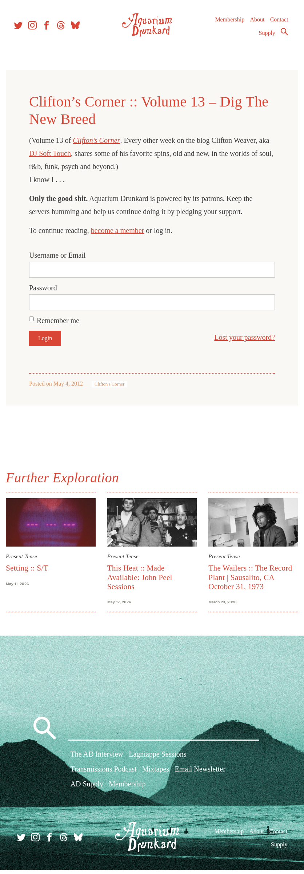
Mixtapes (155, 776)
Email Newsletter (200, 776)
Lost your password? (238, 337)
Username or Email (63, 255)
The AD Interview (97, 760)
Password (49, 288)
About (253, 25)
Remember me (64, 321)
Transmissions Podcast (104, 776)
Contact (276, 25)
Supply (263, 39)
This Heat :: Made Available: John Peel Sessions (141, 575)
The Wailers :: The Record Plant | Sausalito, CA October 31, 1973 (248, 575)
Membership (226, 25)
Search (280, 37)
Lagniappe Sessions (157, 760)
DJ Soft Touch (68, 153)
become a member (123, 230)
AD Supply (87, 790)
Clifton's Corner (115, 384)
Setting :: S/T (33, 565)
